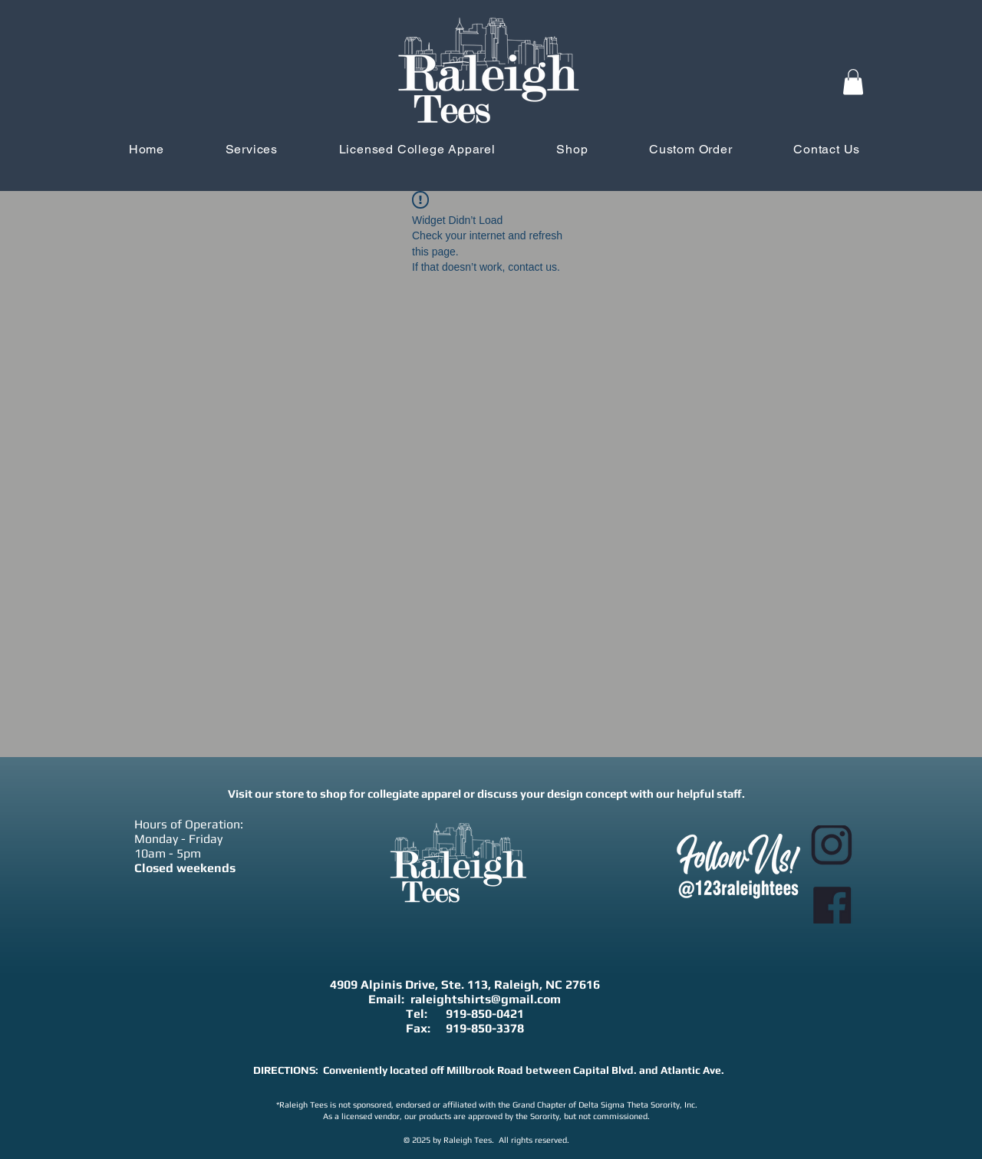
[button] (853, 81)
